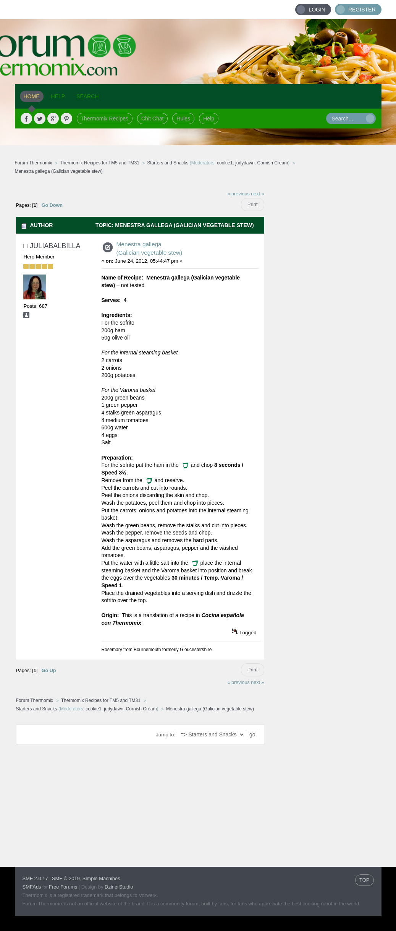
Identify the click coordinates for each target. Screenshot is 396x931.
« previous (239, 194)
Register (362, 9)
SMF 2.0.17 (35, 878)
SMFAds (32, 887)
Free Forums (63, 887)
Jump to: (165, 735)
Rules (183, 118)
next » (257, 194)
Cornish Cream (272, 163)
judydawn (245, 163)
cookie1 (225, 163)
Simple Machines (101, 878)
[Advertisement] (323, 301)
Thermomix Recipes (104, 118)
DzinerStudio (119, 887)
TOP (364, 880)
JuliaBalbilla (55, 246)
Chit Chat (152, 118)
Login (317, 9)
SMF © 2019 (66, 878)
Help (208, 118)
